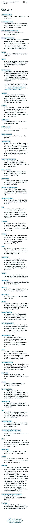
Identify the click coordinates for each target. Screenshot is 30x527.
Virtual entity (5, 449)
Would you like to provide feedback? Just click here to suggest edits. (15, 520)
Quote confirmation (7, 362)
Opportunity (5, 257)
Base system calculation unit (10, 31)
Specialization (6, 401)
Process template (7, 312)
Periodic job (5, 280)
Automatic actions (7, 15)
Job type (4, 234)
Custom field (5, 179)
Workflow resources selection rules (12, 494)
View (3, 439)
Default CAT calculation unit (9, 187)
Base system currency (8, 38)
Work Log (4, 503)
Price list (4, 287)
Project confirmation (7, 323)
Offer (3, 246)
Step (3, 410)
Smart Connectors (7, 389)
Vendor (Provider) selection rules (11, 430)
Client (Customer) (7, 134)
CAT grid (4, 105)
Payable (4, 273)
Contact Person (6, 141)
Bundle (4, 59)
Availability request (7, 22)
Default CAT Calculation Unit (13, 89)
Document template (7, 198)
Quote (3, 350)
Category (4, 93)
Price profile (5, 294)
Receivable (5, 373)
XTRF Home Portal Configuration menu (11, 2)
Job (3, 207)
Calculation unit (6, 70)
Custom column (6, 170)
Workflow (4, 465)
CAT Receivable (6, 127)
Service (4, 382)
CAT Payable (5, 120)
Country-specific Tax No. (9, 159)
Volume (4, 457)
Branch (4, 52)
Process (4, 301)
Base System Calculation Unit (17, 88)
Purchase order (6, 335)
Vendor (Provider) (7, 421)
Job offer (4, 221)
